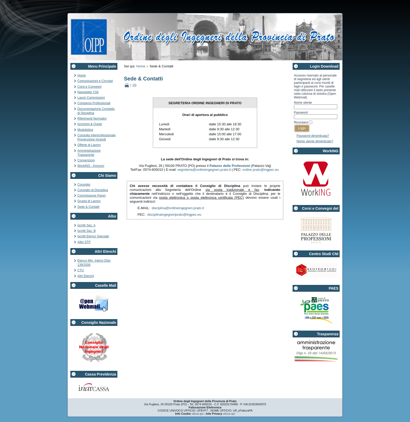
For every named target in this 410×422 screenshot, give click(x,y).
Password (301, 112)
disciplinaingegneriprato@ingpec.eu (174, 214)
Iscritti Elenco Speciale (93, 236)
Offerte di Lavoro (89, 145)
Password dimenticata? (313, 136)
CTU (80, 270)
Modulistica (85, 130)
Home (81, 75)
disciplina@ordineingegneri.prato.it (178, 208)
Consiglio (83, 184)
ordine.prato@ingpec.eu (260, 170)
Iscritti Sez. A (86, 225)
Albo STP (84, 242)
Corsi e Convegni (89, 87)
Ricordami (301, 122)
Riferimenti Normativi (91, 118)
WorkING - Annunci (90, 166)
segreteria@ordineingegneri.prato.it (204, 170)
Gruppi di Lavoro (89, 201)
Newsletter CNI (88, 92)
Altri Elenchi (85, 276)
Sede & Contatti (88, 207)
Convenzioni (86, 160)
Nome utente (303, 102)
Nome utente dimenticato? (315, 141)
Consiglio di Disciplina (92, 190)
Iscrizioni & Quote (89, 124)
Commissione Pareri (91, 195)
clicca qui (197, 413)
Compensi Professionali (93, 103)
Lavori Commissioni (91, 97)
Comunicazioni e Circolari (95, 81)
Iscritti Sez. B (86, 231)
